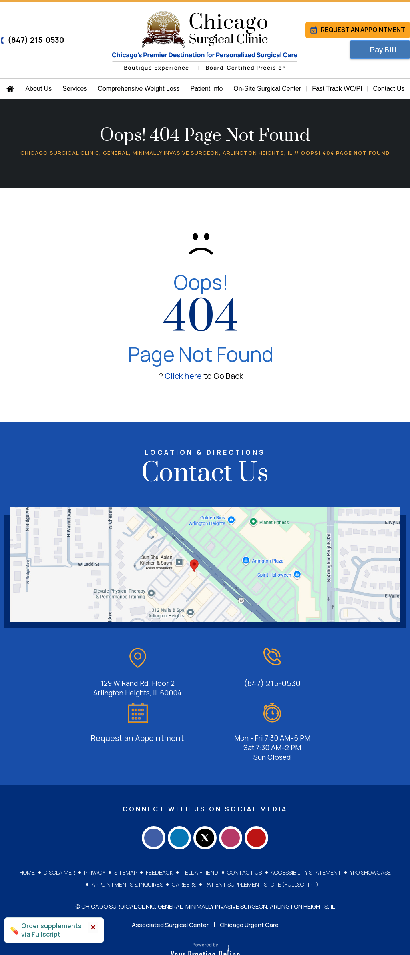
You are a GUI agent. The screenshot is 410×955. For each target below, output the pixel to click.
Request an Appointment (357, 29)
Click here (183, 375)
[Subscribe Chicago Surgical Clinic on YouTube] (261, 803)
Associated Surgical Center (170, 891)
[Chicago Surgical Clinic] (205, 41)
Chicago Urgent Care (249, 891)
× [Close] (93, 927)
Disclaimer (60, 839)
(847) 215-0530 (32, 40)
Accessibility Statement (305, 839)
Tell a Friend (199, 839)
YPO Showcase (369, 839)
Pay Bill (384, 51)
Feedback (159, 839)
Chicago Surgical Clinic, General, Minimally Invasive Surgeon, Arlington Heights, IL (156, 152)
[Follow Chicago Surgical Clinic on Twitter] (205, 803)
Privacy (95, 839)
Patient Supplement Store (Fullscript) (261, 851)
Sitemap (126, 839)
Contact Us (244, 839)
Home (28, 839)
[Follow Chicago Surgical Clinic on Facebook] (149, 803)
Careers (184, 851)
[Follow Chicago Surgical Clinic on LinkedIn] (177, 803)
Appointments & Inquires (127, 851)
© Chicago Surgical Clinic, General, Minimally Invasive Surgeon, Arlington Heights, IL (205, 873)
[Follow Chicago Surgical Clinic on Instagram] (233, 803)
